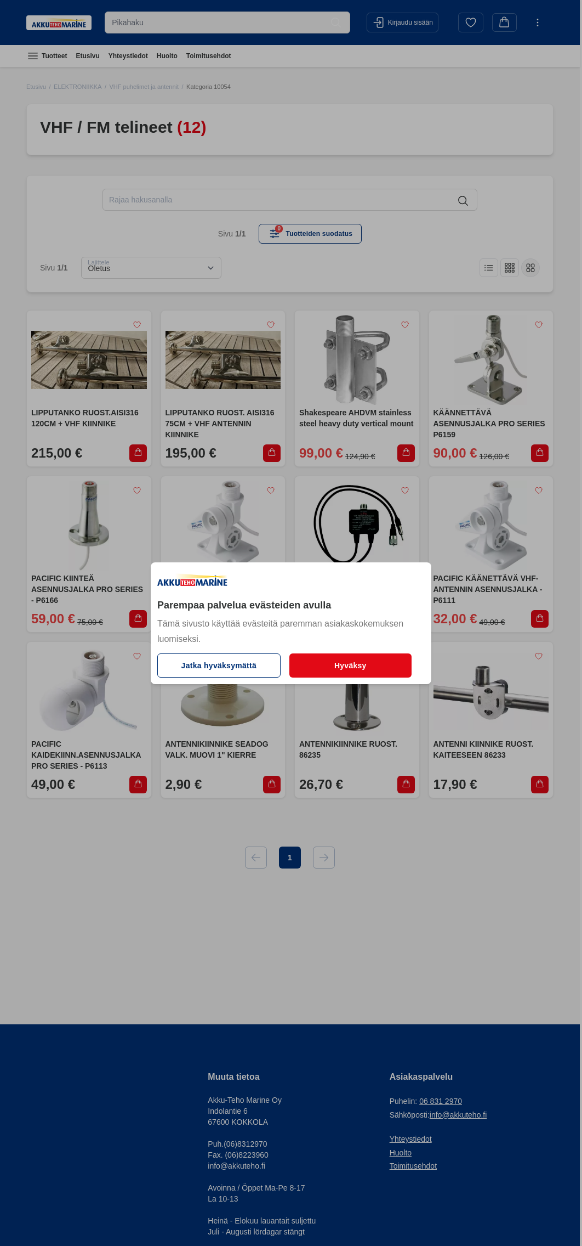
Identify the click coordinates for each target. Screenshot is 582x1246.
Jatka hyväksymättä (218, 665)
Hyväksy (350, 665)
